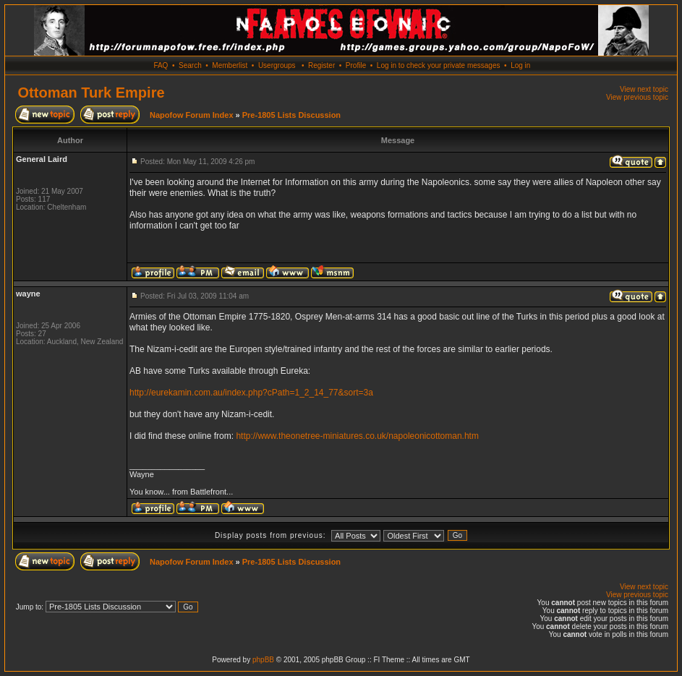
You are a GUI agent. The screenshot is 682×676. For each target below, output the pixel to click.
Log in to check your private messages (438, 65)
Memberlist (229, 65)
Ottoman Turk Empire (91, 92)
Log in (520, 65)
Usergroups (277, 65)
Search (190, 65)
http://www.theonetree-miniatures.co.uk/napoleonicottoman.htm (357, 436)
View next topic (644, 89)
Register (321, 65)
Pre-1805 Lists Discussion (291, 115)
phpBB (263, 660)
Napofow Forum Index (192, 115)
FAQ (160, 65)
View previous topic (637, 97)
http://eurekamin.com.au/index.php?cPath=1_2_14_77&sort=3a (251, 393)
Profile (356, 65)
